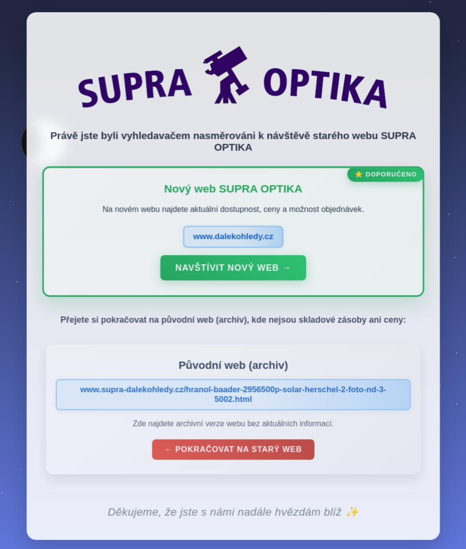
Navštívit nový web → (233, 270)
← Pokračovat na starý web (233, 452)
